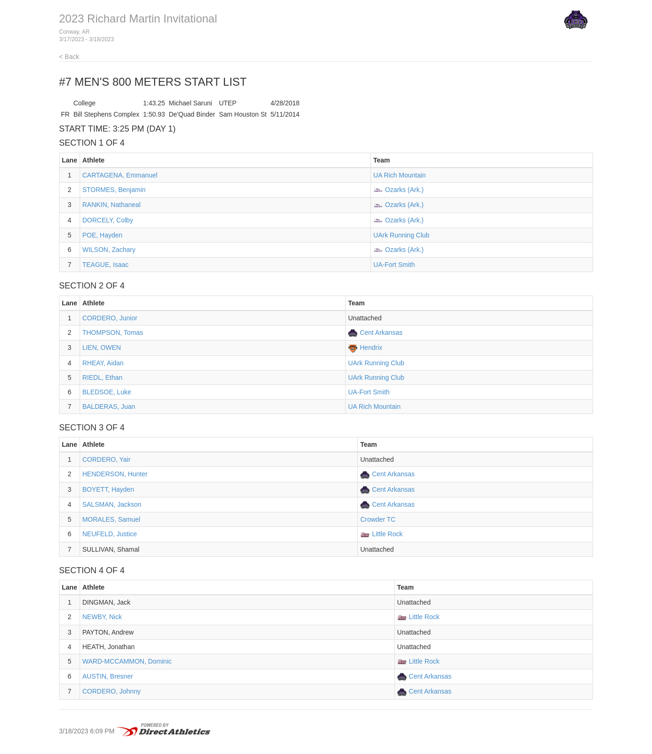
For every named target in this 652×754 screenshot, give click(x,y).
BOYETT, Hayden (108, 489)
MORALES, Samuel (111, 519)
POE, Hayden (102, 235)
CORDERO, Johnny (111, 691)
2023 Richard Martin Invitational (138, 18)
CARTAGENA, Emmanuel (120, 175)
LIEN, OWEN (101, 347)
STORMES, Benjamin (114, 189)
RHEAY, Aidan (103, 363)
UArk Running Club (401, 235)
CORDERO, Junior (109, 318)
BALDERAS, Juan (108, 406)
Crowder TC (377, 519)
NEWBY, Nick (102, 617)
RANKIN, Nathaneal (111, 204)
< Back (69, 56)
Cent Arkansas (381, 332)
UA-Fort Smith (394, 264)
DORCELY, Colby (107, 220)
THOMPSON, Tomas (112, 332)
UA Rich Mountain (399, 175)
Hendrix (371, 347)
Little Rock (387, 534)
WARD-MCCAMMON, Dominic (127, 661)
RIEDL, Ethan (102, 377)
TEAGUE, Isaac (105, 264)
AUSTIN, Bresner (107, 676)
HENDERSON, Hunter (115, 474)
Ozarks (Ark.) (404, 189)
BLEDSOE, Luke (106, 392)
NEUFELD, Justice (109, 534)
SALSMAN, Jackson (111, 504)
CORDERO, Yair (106, 459)
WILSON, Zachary (109, 249)
